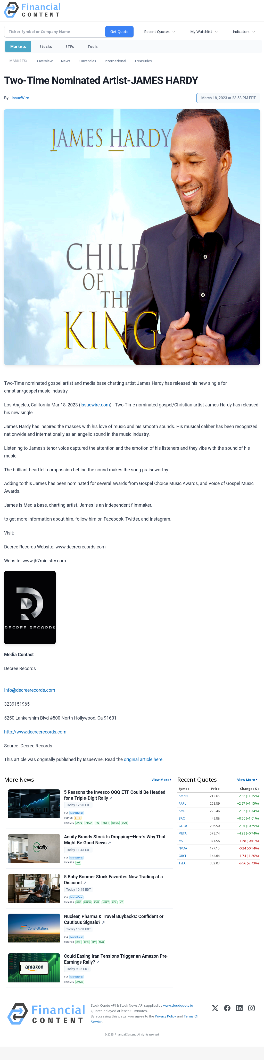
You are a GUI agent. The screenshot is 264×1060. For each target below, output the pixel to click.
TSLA (182, 863)
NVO (104, 951)
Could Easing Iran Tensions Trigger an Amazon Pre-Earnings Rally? (116, 970)
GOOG (183, 826)
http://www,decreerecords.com (35, 732)
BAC (182, 818)
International (115, 61)
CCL (79, 951)
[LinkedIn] (239, 1027)
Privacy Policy (165, 1029)
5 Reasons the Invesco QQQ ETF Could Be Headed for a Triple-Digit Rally (115, 795)
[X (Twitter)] (215, 1027)
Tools (92, 46)
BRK (79, 909)
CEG (87, 951)
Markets (18, 46)
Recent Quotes (157, 31)
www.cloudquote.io (178, 1018)
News (65, 61)
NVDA (119, 824)
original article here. (143, 759)
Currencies (87, 61)
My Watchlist (201, 31)
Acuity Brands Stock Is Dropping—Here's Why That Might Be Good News (115, 843)
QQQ (128, 824)
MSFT (108, 824)
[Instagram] (251, 1027)
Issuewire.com (95, 404)
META (183, 833)
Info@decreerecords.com (29, 690)
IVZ (100, 824)
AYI (79, 867)
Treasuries (143, 61)
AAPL (80, 824)
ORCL (183, 856)
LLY (96, 951)
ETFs (69, 46)
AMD (182, 811)
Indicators (241, 31)
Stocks (45, 46)
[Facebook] (227, 1027)
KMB (99, 909)
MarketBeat (77, 813)
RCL (118, 909)
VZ (125, 909)
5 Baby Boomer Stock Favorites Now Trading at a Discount (113, 885)
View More (160, 779)
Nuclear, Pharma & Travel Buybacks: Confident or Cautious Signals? (114, 927)
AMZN (90, 824)
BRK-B (89, 909)
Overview (45, 61)
